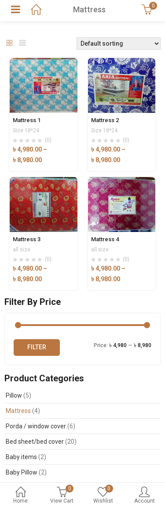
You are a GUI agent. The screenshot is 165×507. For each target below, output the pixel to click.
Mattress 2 (105, 120)
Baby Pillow (21, 472)
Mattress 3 (26, 239)
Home (20, 496)
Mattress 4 (105, 239)
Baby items (21, 456)
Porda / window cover (36, 426)
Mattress (18, 410)
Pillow (14, 395)
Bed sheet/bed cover (35, 441)
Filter (36, 347)
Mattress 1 (26, 120)
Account (144, 496)
